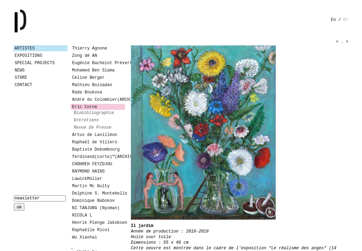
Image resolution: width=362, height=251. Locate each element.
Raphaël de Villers (94, 142)
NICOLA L (82, 215)
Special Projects (35, 63)
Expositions (28, 55)
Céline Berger (88, 77)
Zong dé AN (84, 55)
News (20, 70)
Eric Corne (84, 107)
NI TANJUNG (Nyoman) (96, 208)
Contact (23, 85)
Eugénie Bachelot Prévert (98, 63)
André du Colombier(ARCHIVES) (98, 99)
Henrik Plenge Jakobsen (98, 222)
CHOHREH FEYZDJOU (92, 164)
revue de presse (92, 127)
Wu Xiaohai (84, 237)
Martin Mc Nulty (91, 186)
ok (19, 207)
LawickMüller (87, 178)
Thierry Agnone (89, 48)
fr (346, 19)
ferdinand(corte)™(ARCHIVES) (98, 156)
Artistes (25, 48)
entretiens (86, 120)
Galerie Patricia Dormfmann (31, 21)
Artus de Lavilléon (94, 134)
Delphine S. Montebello (98, 193)
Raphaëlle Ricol (91, 230)
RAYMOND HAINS (88, 171)
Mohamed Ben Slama (93, 70)
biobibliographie (94, 113)
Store (21, 77)
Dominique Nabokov (93, 200)
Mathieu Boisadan (92, 85)
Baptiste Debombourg (96, 149)
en (333, 19)
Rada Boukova (87, 92)
